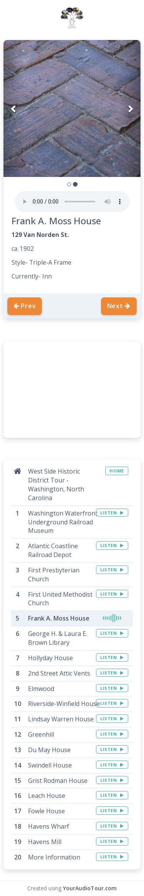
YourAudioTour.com (90, 888)
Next (119, 306)
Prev (24, 306)
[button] (13, 108)
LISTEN (112, 513)
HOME (116, 471)
